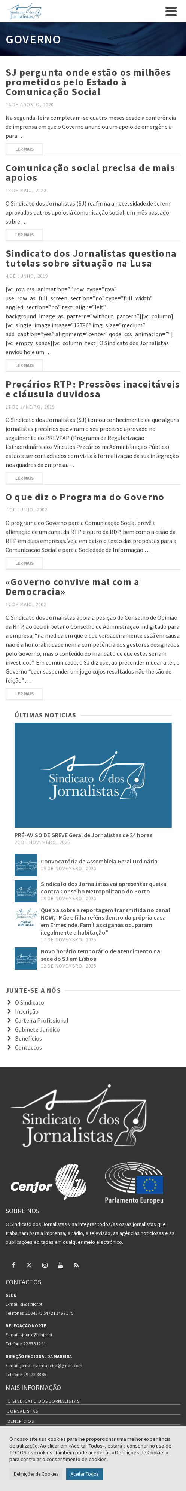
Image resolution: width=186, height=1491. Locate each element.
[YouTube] (61, 1265)
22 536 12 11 (35, 1343)
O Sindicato (29, 1002)
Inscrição (27, 1011)
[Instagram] (45, 1265)
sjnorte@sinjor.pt (36, 1334)
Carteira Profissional (41, 1020)
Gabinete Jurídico (37, 1029)
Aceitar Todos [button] (84, 1474)
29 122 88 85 (35, 1374)
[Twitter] (29, 1265)
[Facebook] (13, 1265)
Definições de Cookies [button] (36, 1474)
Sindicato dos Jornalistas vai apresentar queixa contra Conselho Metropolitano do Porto (104, 887)
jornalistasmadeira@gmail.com (51, 1365)
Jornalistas (22, 1411)
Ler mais (24, 149)
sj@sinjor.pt (31, 1304)
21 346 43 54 (36, 1313)
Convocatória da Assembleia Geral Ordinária (99, 861)
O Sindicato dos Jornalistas (43, 1401)
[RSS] (76, 1265)
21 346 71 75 (62, 1313)
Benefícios (28, 1038)
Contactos (28, 1047)
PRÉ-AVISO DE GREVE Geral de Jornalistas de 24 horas (83, 835)
